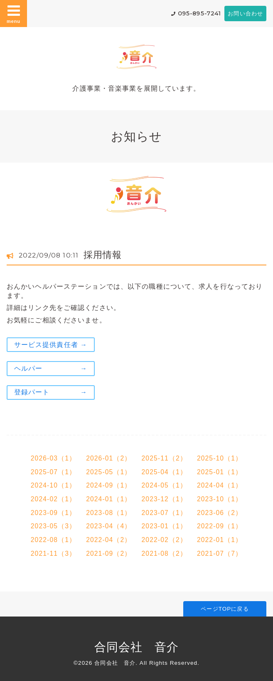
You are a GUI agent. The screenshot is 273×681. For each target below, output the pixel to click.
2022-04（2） (108, 539)
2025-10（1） (219, 458)
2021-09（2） (108, 553)
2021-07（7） (219, 553)
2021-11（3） (53, 553)
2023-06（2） (219, 512)
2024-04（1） (219, 485)
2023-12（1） (164, 499)
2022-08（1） (53, 539)
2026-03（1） (53, 458)
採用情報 (103, 255)
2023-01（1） (164, 526)
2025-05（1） (108, 471)
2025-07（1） (53, 471)
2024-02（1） (53, 499)
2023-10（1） (219, 499)
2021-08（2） (164, 553)
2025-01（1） (219, 471)
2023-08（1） (108, 512)
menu (13, 13)
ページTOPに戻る (224, 609)
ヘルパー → (50, 368)
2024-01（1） (108, 499)
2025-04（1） (164, 471)
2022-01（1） (219, 539)
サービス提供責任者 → (50, 344)
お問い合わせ (245, 13)
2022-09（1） (219, 526)
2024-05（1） (164, 485)
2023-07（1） (164, 512)
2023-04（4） (108, 526)
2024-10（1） (53, 485)
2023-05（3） (53, 526)
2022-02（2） (164, 539)
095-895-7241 (199, 13)
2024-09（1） (108, 485)
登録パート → (50, 392)
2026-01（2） (108, 458)
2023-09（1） (53, 512)
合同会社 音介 (136, 647)
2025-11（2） (164, 458)
